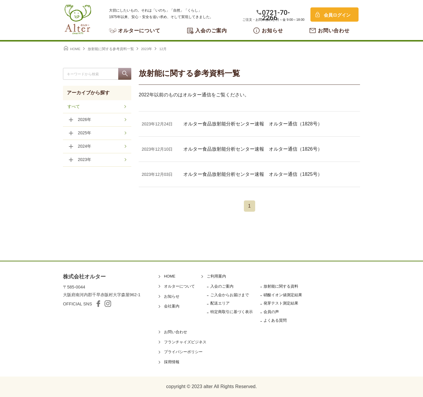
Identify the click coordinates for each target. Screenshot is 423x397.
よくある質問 (275, 320)
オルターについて (139, 31)
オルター (77, 19)
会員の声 (271, 312)
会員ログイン (337, 14)
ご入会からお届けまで (229, 295)
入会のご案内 (211, 31)
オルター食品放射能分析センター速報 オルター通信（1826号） (252, 149)
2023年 (84, 160)
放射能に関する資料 (280, 286)
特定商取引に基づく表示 (231, 312)
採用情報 (171, 362)
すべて (73, 106)
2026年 (84, 120)
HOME (169, 276)
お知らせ (272, 31)
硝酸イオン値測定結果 (282, 295)
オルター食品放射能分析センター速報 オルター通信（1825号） (252, 174)
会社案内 (171, 306)
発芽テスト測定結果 (280, 303)
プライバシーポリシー (183, 352)
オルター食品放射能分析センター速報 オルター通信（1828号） (252, 123)
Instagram (108, 303)
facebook (98, 303)
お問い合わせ (334, 31)
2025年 (84, 133)
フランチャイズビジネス (185, 342)
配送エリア (220, 303)
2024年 (84, 146)
